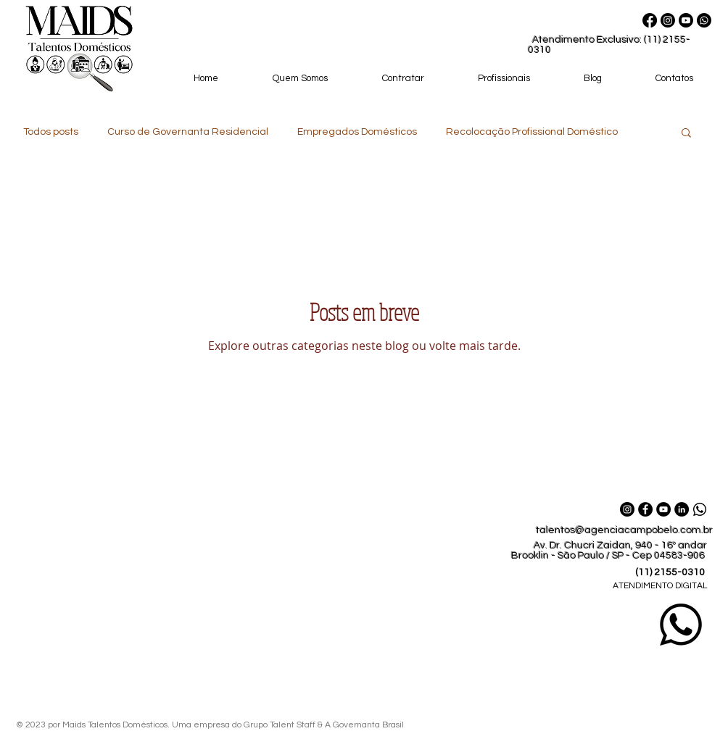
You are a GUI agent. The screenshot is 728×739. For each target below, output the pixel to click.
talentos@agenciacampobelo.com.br (624, 530)
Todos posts (50, 132)
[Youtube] (686, 20)
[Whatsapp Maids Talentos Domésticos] (704, 20)
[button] (686, 133)
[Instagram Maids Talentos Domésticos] (627, 509)
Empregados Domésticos (357, 132)
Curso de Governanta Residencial (187, 132)
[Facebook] (649, 20)
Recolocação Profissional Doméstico (532, 132)
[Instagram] (668, 20)
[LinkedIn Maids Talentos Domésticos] (681, 509)
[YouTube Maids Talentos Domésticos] (663, 509)
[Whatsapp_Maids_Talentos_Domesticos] (699, 509)
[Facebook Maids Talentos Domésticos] (645, 509)
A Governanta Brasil (365, 725)
